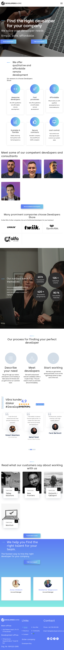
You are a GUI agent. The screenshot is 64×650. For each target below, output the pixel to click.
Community (36, 631)
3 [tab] (33, 449)
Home (25, 627)
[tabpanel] (16, 425)
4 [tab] (35, 449)
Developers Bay (27, 643)
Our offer (35, 627)
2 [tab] (31, 449)
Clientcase (9, 490)
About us (26, 631)
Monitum (9, 525)
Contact (25, 634)
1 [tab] (29, 449)
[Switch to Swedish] (36, 633)
